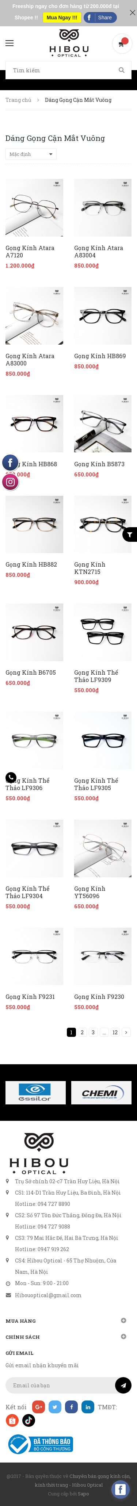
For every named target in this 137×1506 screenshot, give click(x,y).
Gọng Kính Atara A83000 (29, 359)
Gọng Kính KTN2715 (90, 568)
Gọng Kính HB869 (100, 356)
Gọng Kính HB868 (31, 464)
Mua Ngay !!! (62, 17)
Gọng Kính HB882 (31, 564)
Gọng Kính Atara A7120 (29, 251)
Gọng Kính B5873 (99, 464)
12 (115, 1032)
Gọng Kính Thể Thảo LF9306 (27, 784)
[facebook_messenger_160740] (120, 1489)
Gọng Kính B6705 (30, 672)
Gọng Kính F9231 (30, 996)
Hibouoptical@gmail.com (48, 1295)
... (104, 1032)
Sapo (83, 1493)
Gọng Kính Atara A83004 (98, 251)
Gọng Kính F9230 (99, 996)
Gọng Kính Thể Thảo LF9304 (27, 892)
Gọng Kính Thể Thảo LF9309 (96, 676)
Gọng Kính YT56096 (90, 892)
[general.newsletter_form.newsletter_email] (68, 1385)
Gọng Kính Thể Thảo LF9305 (96, 784)
